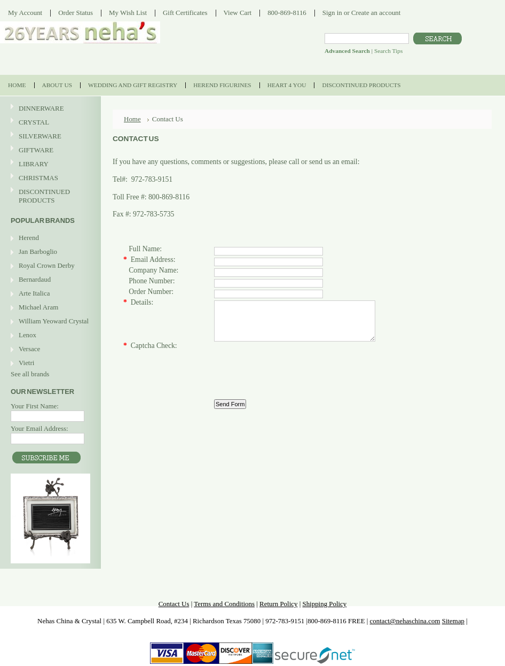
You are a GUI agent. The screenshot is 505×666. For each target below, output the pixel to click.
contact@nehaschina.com (405, 621)
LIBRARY (34, 164)
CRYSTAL (49, 122)
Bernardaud (35, 279)
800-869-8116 (286, 13)
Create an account (375, 13)
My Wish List (128, 13)
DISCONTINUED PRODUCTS (49, 196)
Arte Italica (34, 293)
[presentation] (295, 372)
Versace (29, 349)
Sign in (332, 13)
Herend (29, 238)
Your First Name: (35, 406)
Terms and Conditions (224, 604)
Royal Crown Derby (47, 265)
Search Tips (388, 51)
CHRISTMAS (49, 178)
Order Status (75, 13)
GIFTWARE (49, 150)
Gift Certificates (185, 13)
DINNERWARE (49, 108)
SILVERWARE (49, 136)
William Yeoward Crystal (54, 321)
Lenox (27, 335)
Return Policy (278, 604)
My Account (25, 13)
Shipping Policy (324, 604)
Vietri (26, 363)
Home (132, 119)
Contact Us (174, 604)
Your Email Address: (39, 428)
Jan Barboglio (38, 251)
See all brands (30, 374)
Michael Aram (38, 307)
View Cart (238, 13)
